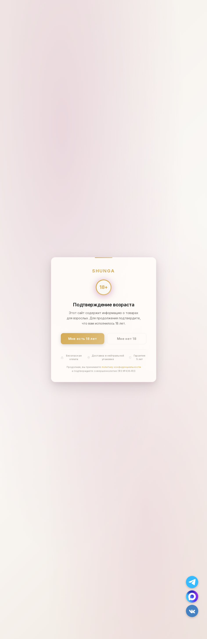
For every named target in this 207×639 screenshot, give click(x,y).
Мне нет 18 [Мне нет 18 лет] (126, 338)
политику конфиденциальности (121, 367)
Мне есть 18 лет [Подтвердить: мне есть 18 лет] (82, 338)
